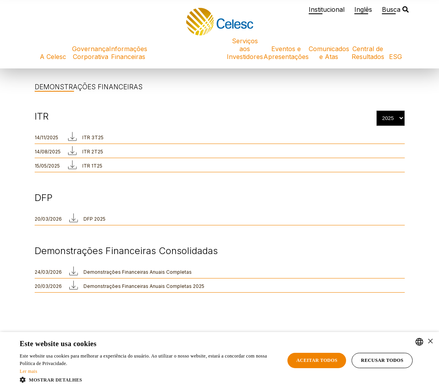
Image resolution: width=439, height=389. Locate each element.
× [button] (430, 342)
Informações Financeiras (128, 53)
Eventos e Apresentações (286, 53)
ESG (395, 57)
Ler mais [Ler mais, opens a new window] (28, 371)
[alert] (219, 360)
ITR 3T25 (93, 137)
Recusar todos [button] (382, 360)
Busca (395, 9)
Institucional (327, 9)
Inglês (363, 9)
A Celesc (53, 57)
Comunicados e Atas (329, 53)
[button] (148, 379)
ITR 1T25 (92, 166)
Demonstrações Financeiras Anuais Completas (137, 272)
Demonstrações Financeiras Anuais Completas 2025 (143, 286)
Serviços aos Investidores (245, 49)
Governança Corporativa (90, 53)
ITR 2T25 (92, 152)
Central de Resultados (368, 53)
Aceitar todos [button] (316, 360)
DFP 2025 (94, 219)
